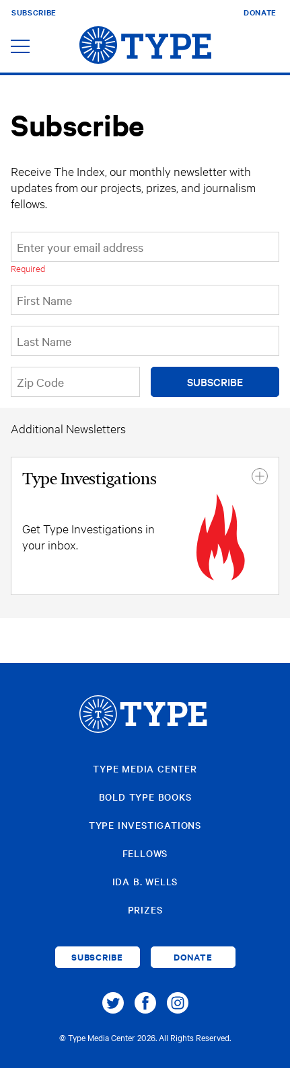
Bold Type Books (145, 796)
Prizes (145, 909)
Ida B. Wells (145, 881)
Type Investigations (145, 825)
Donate (260, 12)
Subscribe (34, 12)
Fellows (145, 853)
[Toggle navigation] (20, 47)
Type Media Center (145, 768)
